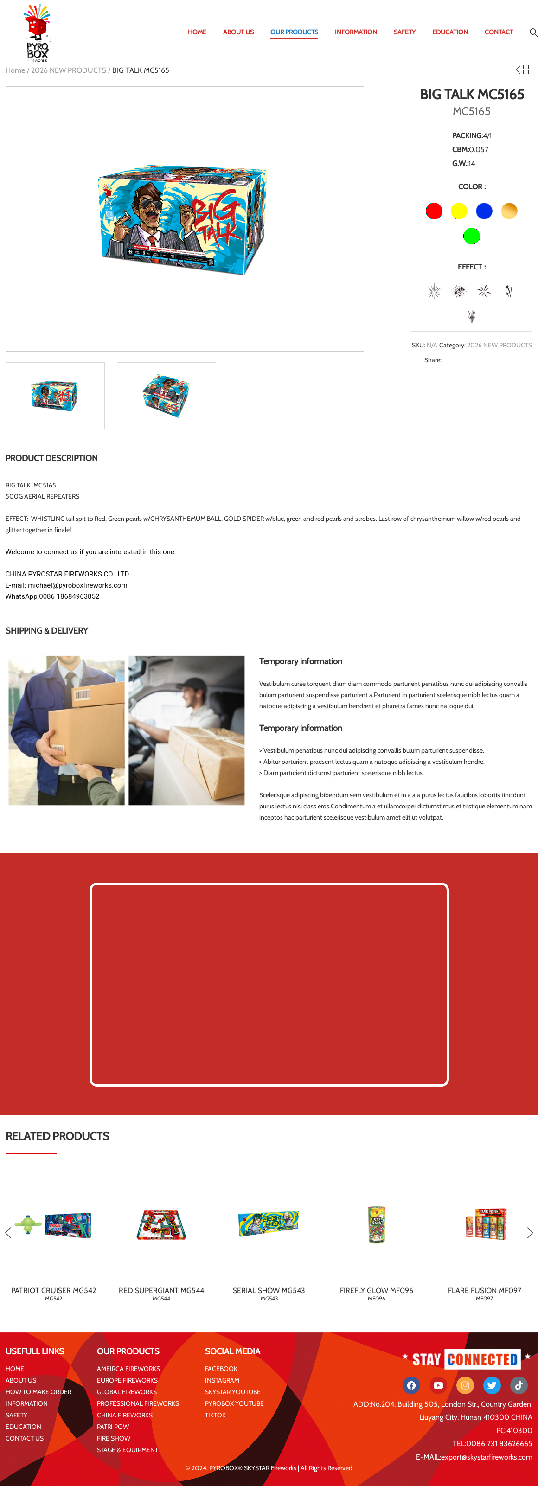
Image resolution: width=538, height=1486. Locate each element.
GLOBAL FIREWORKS (127, 1392)
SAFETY (405, 32)
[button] (529, 1232)
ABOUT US (238, 32)
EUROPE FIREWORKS (127, 1380)
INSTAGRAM (222, 1380)
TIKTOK (215, 1415)
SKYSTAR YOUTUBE (233, 1392)
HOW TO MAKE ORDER (38, 1392)
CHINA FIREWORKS (125, 1415)
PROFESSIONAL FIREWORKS (138, 1403)
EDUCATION (450, 32)
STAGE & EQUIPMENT (127, 1450)
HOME (197, 32)
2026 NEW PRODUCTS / (71, 70)
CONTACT (499, 32)
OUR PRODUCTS (294, 32)
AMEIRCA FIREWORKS (128, 1368)
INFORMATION (356, 32)
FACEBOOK (221, 1368)
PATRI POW (113, 1426)
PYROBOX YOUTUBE (234, 1403)
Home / (18, 70)
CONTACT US (25, 1438)
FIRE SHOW (113, 1438)
